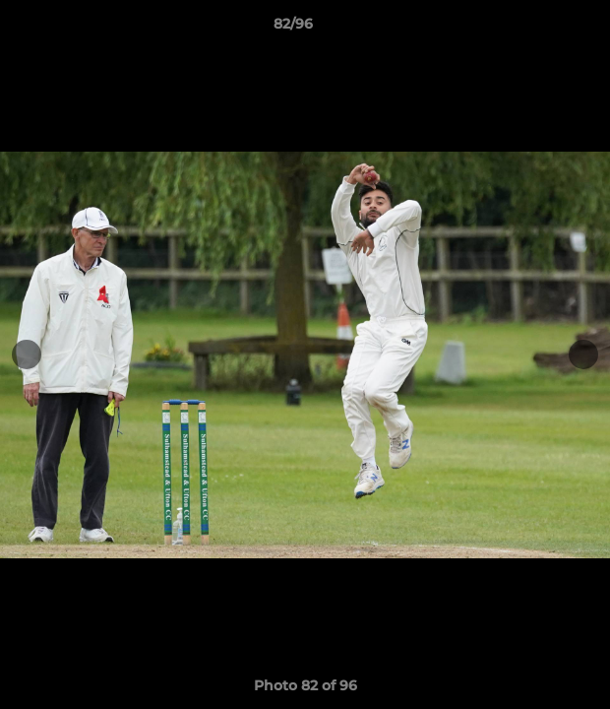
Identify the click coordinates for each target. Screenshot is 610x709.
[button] (539, 28)
